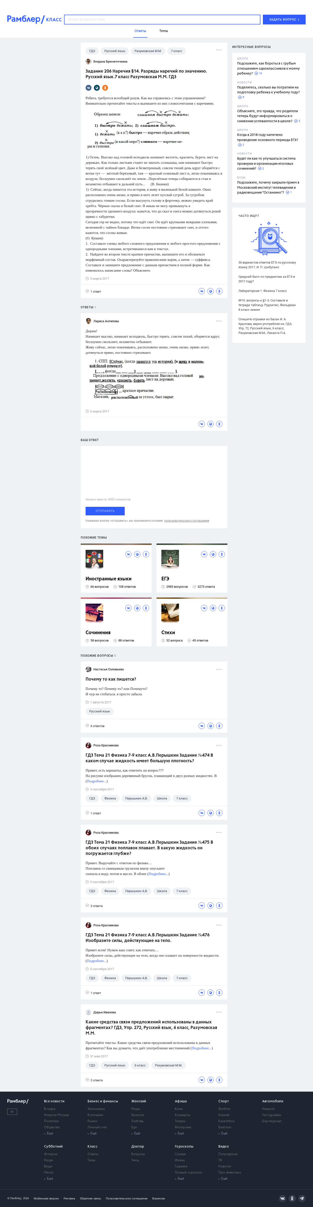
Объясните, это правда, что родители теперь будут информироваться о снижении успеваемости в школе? (267, 116)
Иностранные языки (109, 579)
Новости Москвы (56, 1115)
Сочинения (98, 632)
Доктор (137, 1146)
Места (48, 1172)
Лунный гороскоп (188, 1172)
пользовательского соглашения (186, 520)
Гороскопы (184, 1146)
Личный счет (97, 1127)
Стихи (168, 632)
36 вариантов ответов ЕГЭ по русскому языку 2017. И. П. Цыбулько (267, 265)
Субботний (53, 1146)
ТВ (220, 1160)
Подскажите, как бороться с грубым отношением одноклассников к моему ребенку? (268, 68)
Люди (48, 1160)
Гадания (181, 1166)
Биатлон (224, 1127)
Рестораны (183, 1127)
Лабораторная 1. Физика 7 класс (262, 291)
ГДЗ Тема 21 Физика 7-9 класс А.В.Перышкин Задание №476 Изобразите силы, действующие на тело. (148, 938)
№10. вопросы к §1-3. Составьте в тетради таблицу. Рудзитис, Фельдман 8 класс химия (267, 305)
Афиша (181, 1101)
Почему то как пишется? (111, 679)
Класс (93, 1146)
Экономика (96, 1109)
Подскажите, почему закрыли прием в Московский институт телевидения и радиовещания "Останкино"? (268, 187)
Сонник (180, 1154)
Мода (135, 1109)
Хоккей (223, 1115)
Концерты (182, 1115)
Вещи (48, 1166)
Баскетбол (226, 1121)
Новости (268, 1109)
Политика (51, 1121)
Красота (137, 1115)
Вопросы (138, 1154)
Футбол (224, 1109)
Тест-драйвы (271, 1115)
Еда (134, 1127)
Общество (52, 1127)
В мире (49, 1109)
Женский (138, 1101)
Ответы (93, 1154)
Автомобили (272, 1101)
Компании (95, 1115)
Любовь (137, 1121)
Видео (223, 1146)
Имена (180, 1160)
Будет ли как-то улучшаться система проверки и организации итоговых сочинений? (266, 163)
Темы (91, 1160)
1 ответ (93, 291)
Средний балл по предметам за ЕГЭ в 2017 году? (266, 279)
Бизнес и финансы (103, 1101)
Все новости (54, 1101)
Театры (180, 1121)
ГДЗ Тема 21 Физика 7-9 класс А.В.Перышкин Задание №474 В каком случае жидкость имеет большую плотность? (149, 758)
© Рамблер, (14, 1198)
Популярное (227, 1154)
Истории (50, 1154)
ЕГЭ (165, 579)
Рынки (92, 1121)
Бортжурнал (272, 1121)
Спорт (223, 1101)
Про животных (229, 1172)
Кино (179, 1109)
